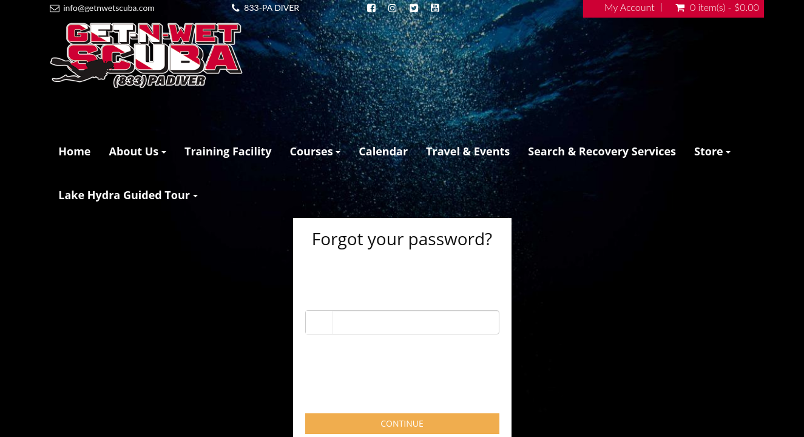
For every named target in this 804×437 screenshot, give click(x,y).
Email (317, 299)
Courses (315, 151)
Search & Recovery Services (602, 151)
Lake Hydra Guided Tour (127, 195)
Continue (401, 423)
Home (74, 151)
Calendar (383, 151)
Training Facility (228, 151)
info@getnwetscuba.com (109, 7)
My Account (629, 7)
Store (712, 151)
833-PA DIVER (271, 7)
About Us (137, 151)
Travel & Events (468, 151)
